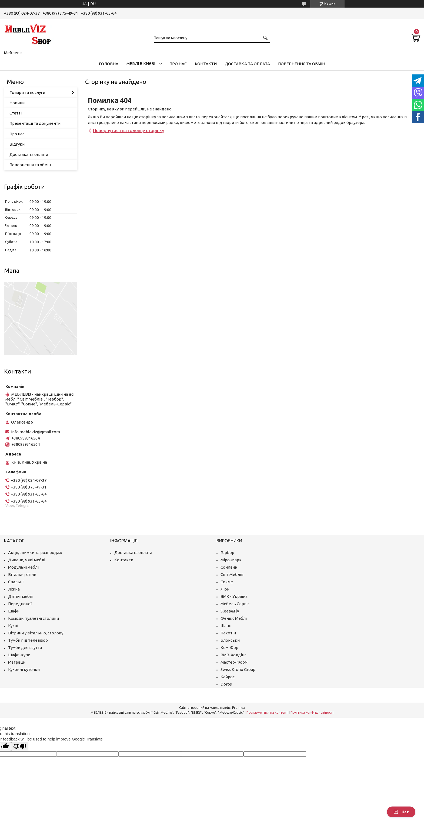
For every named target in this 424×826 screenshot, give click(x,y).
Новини (17, 102)
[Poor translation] (19, 746)
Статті (15, 113)
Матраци (16, 662)
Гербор (227, 552)
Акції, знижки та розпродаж (35, 552)
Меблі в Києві (140, 63)
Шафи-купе (19, 655)
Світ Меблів (232, 574)
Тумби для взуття (25, 647)
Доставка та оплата (247, 63)
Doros (226, 684)
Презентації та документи (35, 123)
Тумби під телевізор (28, 640)
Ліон (225, 589)
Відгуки (17, 144)
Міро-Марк (231, 560)
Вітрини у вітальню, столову (35, 633)
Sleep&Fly (230, 611)
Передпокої (20, 603)
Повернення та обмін (301, 63)
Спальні (16, 581)
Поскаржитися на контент (267, 712)
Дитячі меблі (20, 596)
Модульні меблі (23, 567)
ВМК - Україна (234, 596)
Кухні (13, 625)
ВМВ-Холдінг (233, 655)
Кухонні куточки (24, 669)
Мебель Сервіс (235, 603)
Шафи (13, 611)
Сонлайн (229, 567)
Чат (401, 811)
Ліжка (14, 589)
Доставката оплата (133, 552)
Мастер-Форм (234, 662)
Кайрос (228, 676)
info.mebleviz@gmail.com (35, 432)
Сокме (227, 581)
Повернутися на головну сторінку (128, 130)
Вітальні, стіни (22, 574)
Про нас (178, 63)
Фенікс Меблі (234, 618)
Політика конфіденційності (312, 712)
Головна (108, 63)
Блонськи (230, 640)
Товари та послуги (27, 92)
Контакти (206, 63)
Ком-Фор (229, 647)
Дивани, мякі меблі (26, 560)
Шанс (226, 625)
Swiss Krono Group (238, 669)
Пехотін (228, 633)
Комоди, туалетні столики (33, 618)
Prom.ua (238, 707)
